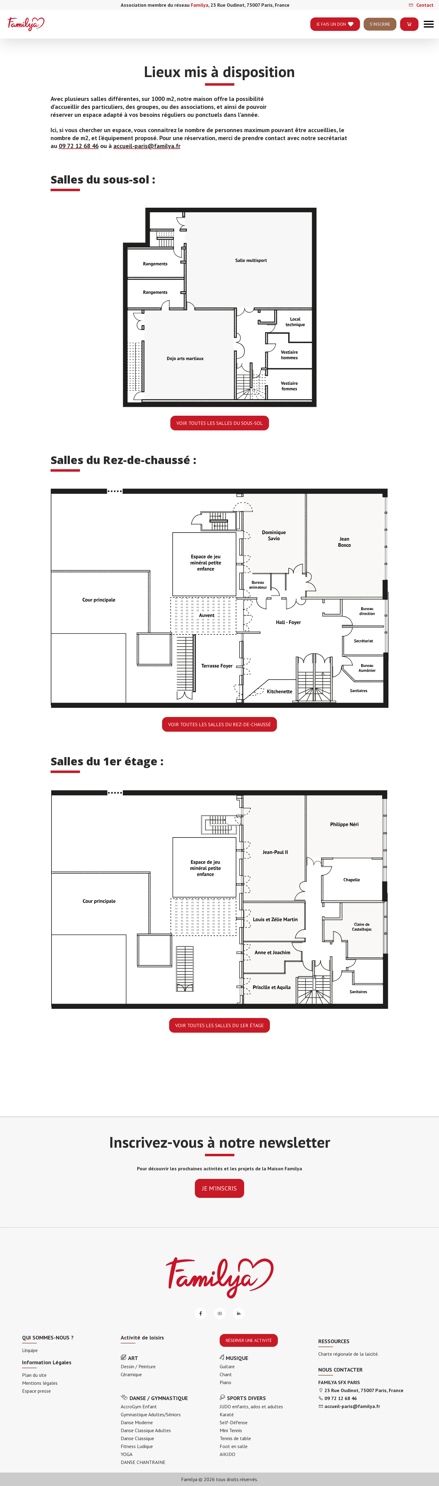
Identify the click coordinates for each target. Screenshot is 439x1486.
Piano (225, 1382)
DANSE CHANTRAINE (143, 1462)
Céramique (131, 1374)
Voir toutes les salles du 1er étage (219, 1025)
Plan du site (34, 1375)
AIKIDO (227, 1454)
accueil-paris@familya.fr (146, 146)
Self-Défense (234, 1422)
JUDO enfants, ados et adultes (251, 1406)
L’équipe (30, 1350)
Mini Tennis (231, 1430)
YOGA (126, 1454)
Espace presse (36, 1391)
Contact (420, 5)
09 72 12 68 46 (79, 146)
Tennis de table (235, 1438)
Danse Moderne (137, 1422)
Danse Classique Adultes (146, 1430)
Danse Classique (137, 1438)
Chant (226, 1374)
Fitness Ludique (137, 1446)
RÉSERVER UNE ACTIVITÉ (249, 1340)
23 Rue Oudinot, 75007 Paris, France (363, 1390)
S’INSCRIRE (380, 29)
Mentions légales (40, 1383)
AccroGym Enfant (139, 1406)
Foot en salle (234, 1446)
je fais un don (335, 30)
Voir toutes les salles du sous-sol (219, 423)
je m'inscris (219, 1188)
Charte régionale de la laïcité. (348, 1354)
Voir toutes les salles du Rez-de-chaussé (219, 724)
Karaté (227, 1414)
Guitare (227, 1366)
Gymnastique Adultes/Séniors (151, 1414)
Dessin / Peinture (138, 1366)
